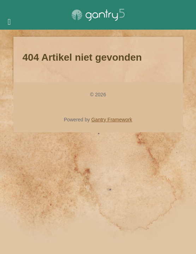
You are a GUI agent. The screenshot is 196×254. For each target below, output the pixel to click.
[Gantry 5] (98, 15)
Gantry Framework (111, 119)
